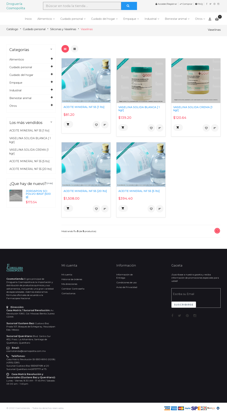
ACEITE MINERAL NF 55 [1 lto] (29, 130)
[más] (50, 183)
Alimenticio (44, 19)
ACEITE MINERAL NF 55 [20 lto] (30, 169)
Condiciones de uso (126, 282)
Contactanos (68, 293)
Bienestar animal (176, 19)
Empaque (129, 19)
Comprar (186, 3)
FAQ (199, 3)
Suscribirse (184, 304)
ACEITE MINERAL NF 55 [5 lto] (29, 161)
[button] (68, 124)
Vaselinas (87, 29)
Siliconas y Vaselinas (63, 29)
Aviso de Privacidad (126, 287)
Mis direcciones (69, 284)
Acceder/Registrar (166, 3)
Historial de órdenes (71, 279)
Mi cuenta (66, 274)
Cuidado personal (71, 19)
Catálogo (12, 29)
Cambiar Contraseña (72, 288)
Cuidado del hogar (103, 19)
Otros (198, 19)
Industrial (151, 19)
